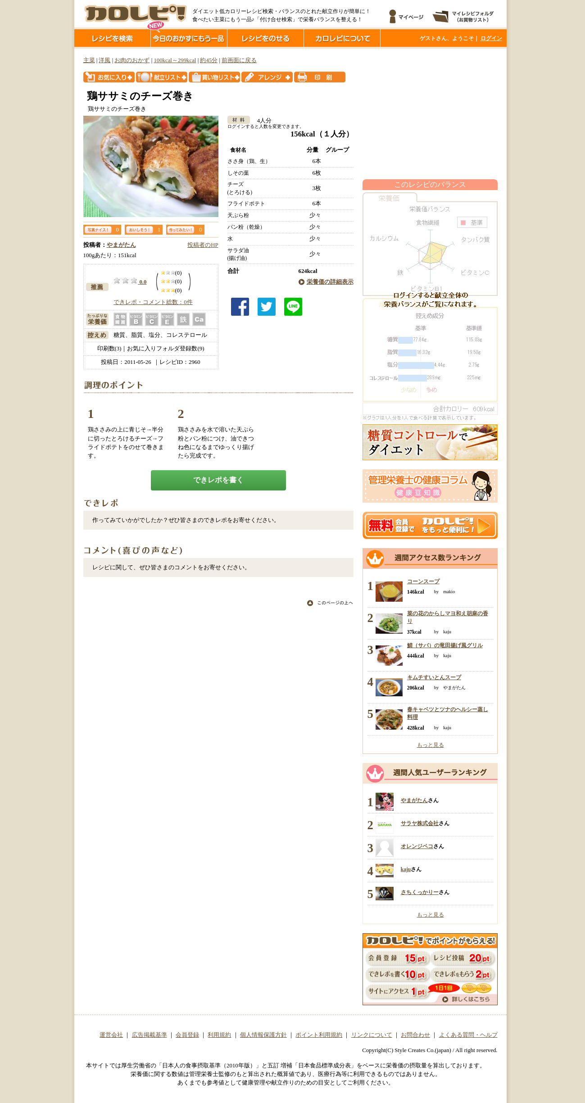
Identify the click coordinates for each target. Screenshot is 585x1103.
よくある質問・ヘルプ (468, 1035)
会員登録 (187, 1035)
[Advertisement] (430, 114)
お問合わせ (415, 1035)
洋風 (104, 60)
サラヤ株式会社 (420, 823)
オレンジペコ (417, 846)
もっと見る (430, 745)
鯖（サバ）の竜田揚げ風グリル (445, 645)
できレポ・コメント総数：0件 (152, 302)
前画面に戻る (239, 60)
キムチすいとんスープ (434, 677)
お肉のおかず (132, 60)
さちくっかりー (420, 892)
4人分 (261, 121)
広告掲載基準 (149, 1035)
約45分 (209, 60)
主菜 (89, 60)
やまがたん (121, 245)
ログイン (491, 38)
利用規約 (219, 1035)
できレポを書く (218, 480)
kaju (406, 869)
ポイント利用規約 (318, 1035)
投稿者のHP (202, 245)
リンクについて (371, 1035)
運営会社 (111, 1035)
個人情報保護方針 (263, 1035)
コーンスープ (423, 581)
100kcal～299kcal (175, 60)
